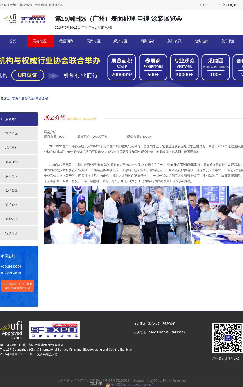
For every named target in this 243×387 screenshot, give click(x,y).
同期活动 (147, 41)
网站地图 (96, 384)
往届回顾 (66, 41)
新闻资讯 (174, 41)
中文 (222, 5)
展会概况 (39, 41)
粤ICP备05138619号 (118, 380)
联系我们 (169, 323)
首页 (12, 41)
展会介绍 (42, 98)
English (233, 5)
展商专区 (93, 41)
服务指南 (201, 41)
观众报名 (154, 323)
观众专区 (120, 41)
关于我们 (228, 41)
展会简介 (139, 323)
